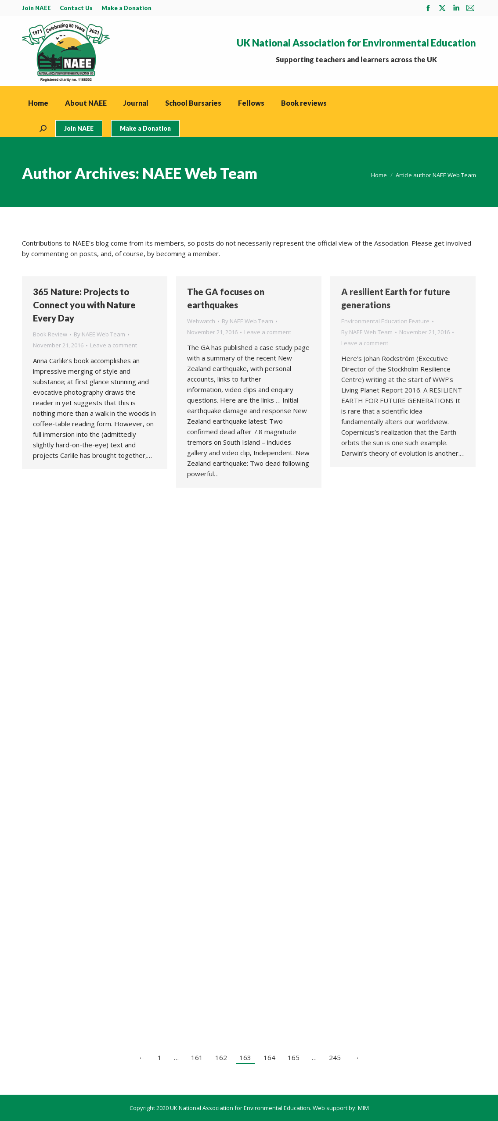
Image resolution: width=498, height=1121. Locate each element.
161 (197, 1057)
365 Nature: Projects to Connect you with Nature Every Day (84, 304)
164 (269, 1057)
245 (335, 1057)
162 (221, 1057)
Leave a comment (113, 345)
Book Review (50, 334)
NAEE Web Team (199, 173)
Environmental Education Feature (385, 321)
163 (245, 1057)
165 (294, 1057)
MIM (363, 1108)
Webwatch (201, 321)
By (99, 334)
